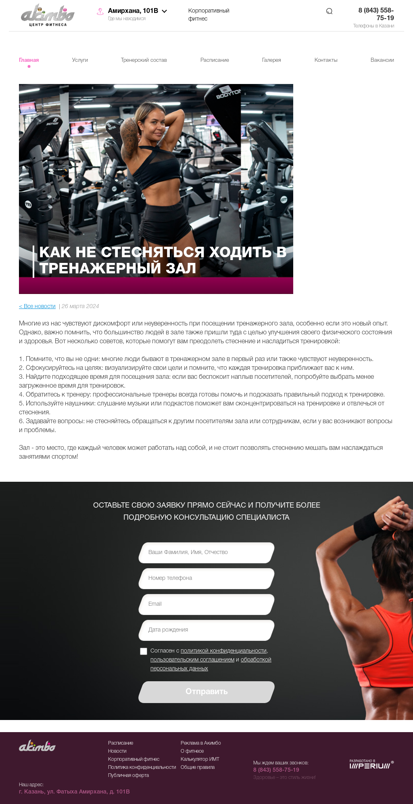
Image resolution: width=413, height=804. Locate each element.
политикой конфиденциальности (224, 651)
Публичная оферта (128, 775)
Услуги (80, 60)
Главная (29, 60)
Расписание (214, 60)
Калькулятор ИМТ (200, 759)
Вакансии (382, 60)
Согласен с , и (210, 660)
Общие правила (198, 767)
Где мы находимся (127, 19)
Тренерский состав (144, 60)
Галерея (271, 60)
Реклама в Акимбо (201, 743)
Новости (117, 751)
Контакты (326, 60)
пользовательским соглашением (192, 660)
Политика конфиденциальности (142, 767)
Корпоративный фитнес (208, 15)
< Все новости (37, 306)
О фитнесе (192, 751)
